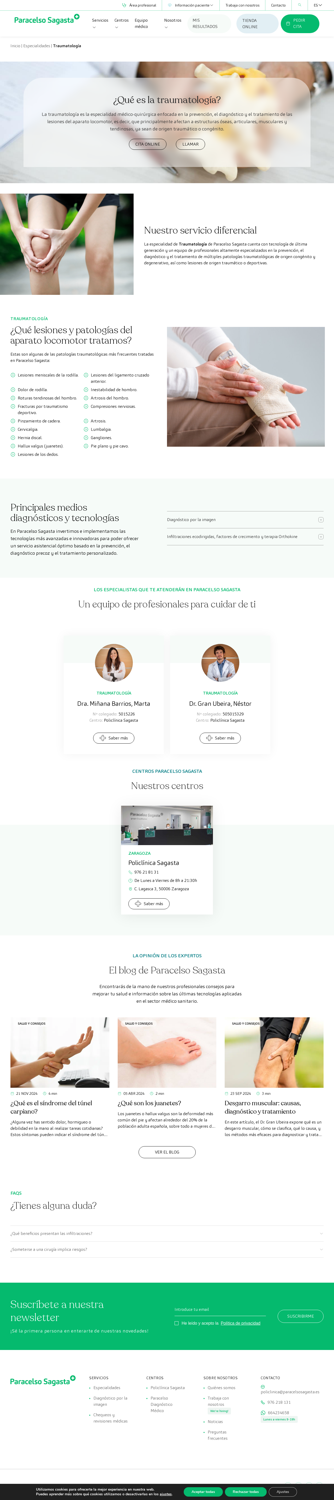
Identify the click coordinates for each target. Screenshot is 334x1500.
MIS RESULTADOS (205, 23)
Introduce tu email (192, 1309)
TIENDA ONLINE (250, 23)
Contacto (278, 5)
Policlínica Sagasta (168, 1387)
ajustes (166, 1494)
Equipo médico (141, 23)
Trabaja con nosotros (242, 5)
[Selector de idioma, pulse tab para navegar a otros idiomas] (316, 5)
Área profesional (139, 5)
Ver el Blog (167, 1152)
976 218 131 (279, 1402)
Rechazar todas (246, 1491)
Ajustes (283, 1491)
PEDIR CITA (295, 23)
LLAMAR (190, 144)
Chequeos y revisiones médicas (110, 1418)
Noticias (215, 1421)
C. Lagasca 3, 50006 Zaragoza (158, 889)
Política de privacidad (240, 1323)
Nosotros (172, 23)
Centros (122, 23)
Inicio (15, 46)
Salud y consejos (31, 1023)
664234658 (278, 1412)
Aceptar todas (203, 1491)
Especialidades (36, 46)
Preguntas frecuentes (218, 1435)
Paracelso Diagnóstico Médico (161, 1404)
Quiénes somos (221, 1387)
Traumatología (114, 693)
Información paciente (191, 5)
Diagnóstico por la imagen (110, 1401)
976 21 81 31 (143, 872)
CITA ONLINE (147, 144)
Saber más (114, 738)
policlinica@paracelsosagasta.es (290, 1392)
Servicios (100, 23)
